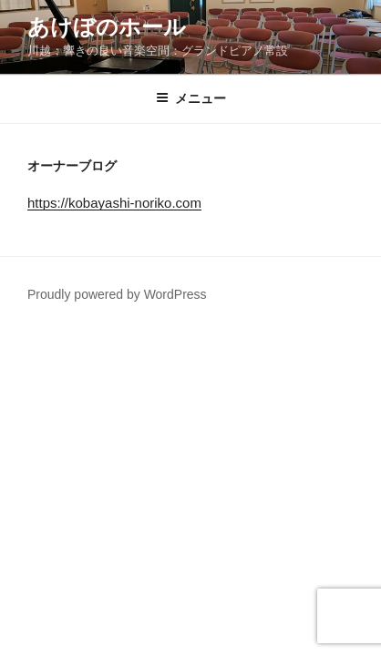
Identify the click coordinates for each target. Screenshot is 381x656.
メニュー (191, 98)
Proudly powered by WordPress (117, 294)
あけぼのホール (106, 27)
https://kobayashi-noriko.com (114, 202)
